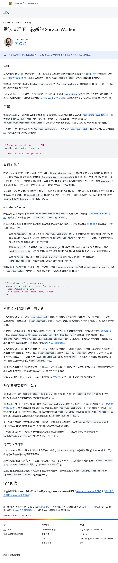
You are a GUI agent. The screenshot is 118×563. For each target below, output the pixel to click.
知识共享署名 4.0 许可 (47, 507)
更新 (22, 55)
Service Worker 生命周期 (88, 491)
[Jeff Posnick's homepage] (24, 44)
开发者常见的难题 (17, 77)
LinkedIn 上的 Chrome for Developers (96, 538)
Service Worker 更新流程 (52, 98)
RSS (81, 543)
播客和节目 (46, 543)
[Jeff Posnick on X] (16, 44)
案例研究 (46, 534)
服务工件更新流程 (55, 342)
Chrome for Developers (13, 22)
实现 (57, 377)
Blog (6, 12)
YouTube (83, 534)
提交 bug (7, 529)
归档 (44, 538)
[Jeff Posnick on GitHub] (20, 44)
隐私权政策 (15, 555)
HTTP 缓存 (93, 74)
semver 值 (106, 331)
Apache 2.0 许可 (91, 507)
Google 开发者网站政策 (23, 510)
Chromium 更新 (49, 529)
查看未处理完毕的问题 (13, 534)
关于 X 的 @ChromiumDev (91, 529)
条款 (5, 555)
